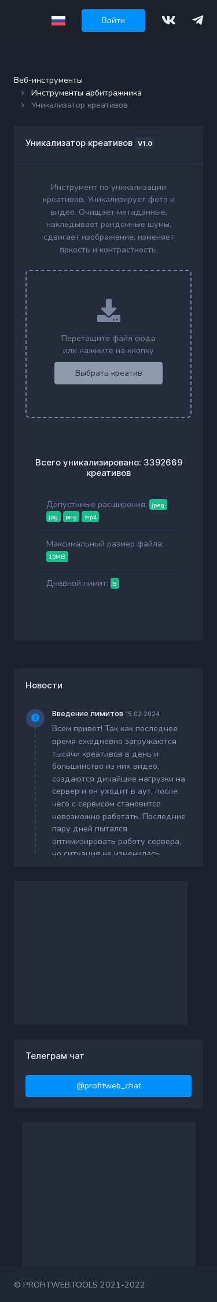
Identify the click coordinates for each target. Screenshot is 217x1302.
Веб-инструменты (48, 80)
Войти (113, 20)
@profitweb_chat (108, 1085)
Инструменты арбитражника (86, 92)
